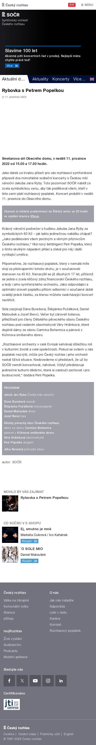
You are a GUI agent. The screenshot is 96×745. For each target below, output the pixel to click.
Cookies (8, 734)
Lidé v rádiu (58, 612)
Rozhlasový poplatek (65, 631)
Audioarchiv (12, 645)
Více (79, 79)
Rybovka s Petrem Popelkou (44, 498)
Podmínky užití (50, 734)
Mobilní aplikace (16, 657)
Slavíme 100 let (21, 50)
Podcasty (11, 651)
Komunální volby (16, 606)
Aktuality (40, 79)
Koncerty (60, 79)
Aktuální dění (14, 79)
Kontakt (55, 625)
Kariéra (55, 618)
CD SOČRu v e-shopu (22, 523)
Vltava (34, 216)
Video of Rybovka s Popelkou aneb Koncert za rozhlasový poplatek (48, 126)
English (69, 734)
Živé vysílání (13, 639)
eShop (8, 618)
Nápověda (57, 606)
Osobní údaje (27, 734)
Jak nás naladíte (62, 600)
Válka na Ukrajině (16, 600)
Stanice (9, 612)
